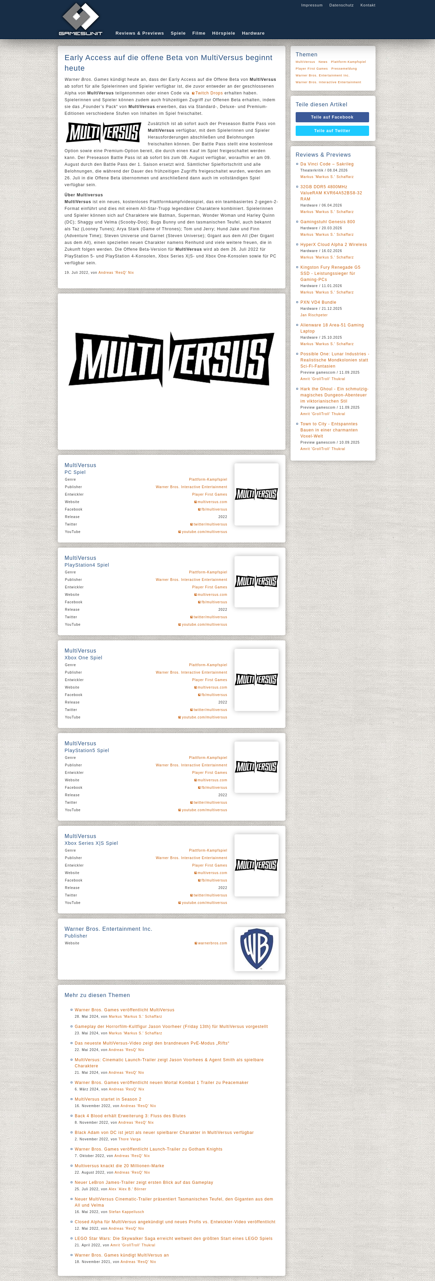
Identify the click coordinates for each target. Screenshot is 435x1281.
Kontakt (368, 5)
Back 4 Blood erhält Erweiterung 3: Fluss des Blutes (130, 1116)
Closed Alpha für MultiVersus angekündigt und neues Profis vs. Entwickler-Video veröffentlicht (175, 1222)
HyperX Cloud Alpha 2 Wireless (333, 244)
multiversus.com (212, 502)
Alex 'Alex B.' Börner (128, 1189)
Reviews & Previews (140, 33)
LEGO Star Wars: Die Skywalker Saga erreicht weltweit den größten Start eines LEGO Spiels (174, 1238)
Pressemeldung (344, 68)
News (323, 62)
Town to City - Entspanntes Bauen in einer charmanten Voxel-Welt (329, 430)
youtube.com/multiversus (204, 532)
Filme (199, 33)
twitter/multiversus (210, 524)
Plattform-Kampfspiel (208, 479)
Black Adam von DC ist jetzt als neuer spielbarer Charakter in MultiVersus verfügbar (164, 1132)
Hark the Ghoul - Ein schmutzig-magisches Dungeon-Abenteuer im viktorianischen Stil (334, 395)
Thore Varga (130, 1139)
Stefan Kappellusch (126, 1212)
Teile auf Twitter (332, 130)
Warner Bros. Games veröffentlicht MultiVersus (125, 1010)
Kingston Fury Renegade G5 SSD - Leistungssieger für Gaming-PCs (330, 273)
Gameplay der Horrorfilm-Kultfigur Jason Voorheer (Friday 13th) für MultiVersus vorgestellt (171, 1026)
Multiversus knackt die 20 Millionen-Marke (119, 1165)
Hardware (253, 33)
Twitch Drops (209, 93)
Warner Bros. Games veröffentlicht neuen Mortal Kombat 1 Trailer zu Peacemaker (162, 1082)
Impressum (312, 5)
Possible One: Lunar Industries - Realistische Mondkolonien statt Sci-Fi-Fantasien (334, 360)
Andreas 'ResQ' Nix (116, 272)
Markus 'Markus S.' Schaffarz (135, 1016)
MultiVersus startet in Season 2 (108, 1099)
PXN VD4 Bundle (318, 302)
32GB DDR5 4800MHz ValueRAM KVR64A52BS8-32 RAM (331, 192)
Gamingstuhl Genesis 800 (327, 221)
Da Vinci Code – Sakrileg (327, 164)
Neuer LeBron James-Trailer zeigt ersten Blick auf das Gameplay (144, 1182)
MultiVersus (305, 62)
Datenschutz (341, 5)
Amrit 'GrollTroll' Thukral (132, 1245)
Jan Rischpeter (314, 315)
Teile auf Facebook (332, 117)
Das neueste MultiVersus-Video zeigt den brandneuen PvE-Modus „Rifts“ (152, 1043)
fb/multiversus (214, 509)
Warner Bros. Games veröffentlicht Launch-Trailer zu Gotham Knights (149, 1149)
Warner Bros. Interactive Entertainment (191, 487)
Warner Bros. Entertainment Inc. (323, 75)
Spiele (178, 33)
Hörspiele (223, 33)
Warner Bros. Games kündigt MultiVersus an (122, 1255)
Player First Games (209, 494)
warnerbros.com (212, 943)
